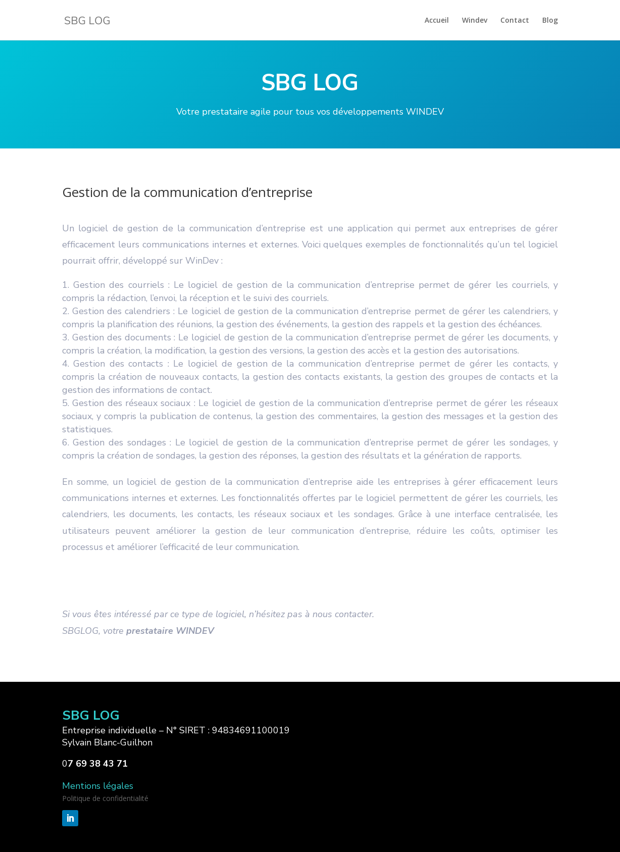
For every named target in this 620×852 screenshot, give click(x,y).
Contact (514, 21)
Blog (550, 21)
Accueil (437, 21)
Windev (474, 21)
